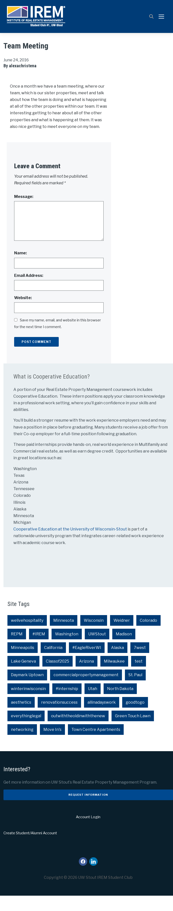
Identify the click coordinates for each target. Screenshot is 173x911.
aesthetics (21, 717)
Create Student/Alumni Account (30, 848)
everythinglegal (26, 731)
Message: (23, 212)
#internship (67, 704)
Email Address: (28, 290)
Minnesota (63, 635)
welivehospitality (27, 635)
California (53, 663)
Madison (124, 649)
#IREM (38, 649)
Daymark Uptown (27, 690)
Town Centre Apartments (95, 745)
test (139, 676)
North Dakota (120, 704)
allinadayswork (101, 717)
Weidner (122, 635)
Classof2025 (57, 676)
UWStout (97, 649)
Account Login (88, 832)
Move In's (52, 745)
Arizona (86, 676)
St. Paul (135, 690)
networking (22, 745)
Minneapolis (22, 663)
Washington (66, 649)
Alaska (117, 663)
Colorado (148, 635)
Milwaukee (114, 676)
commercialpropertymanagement (86, 690)
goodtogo (135, 717)
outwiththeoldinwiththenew (78, 731)
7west (140, 663)
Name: (20, 268)
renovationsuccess (59, 717)
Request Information (88, 810)
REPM (17, 649)
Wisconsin (94, 635)
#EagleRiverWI (86, 663)
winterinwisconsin (28, 704)
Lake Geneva (23, 676)
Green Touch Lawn (132, 731)
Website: (23, 313)
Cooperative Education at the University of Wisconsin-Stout (70, 544)
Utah (92, 704)
